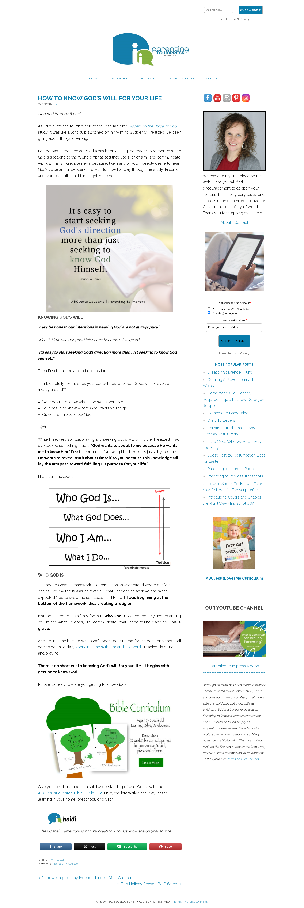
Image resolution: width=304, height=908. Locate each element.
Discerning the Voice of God (152, 126)
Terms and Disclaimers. (243, 759)
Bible (54, 863)
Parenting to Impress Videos (234, 666)
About (226, 222)
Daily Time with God (68, 863)
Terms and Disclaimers (190, 901)
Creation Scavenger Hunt (229, 372)
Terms (232, 19)
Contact (241, 222)
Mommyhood (57, 860)
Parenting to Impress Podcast (233, 468)
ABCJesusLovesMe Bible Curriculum (70, 793)
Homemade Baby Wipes (228, 413)
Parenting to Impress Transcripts (235, 476)
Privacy (245, 19)
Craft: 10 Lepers (221, 420)
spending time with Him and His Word (108, 647)
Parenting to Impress (152, 47)
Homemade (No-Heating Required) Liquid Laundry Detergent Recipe (234, 399)
